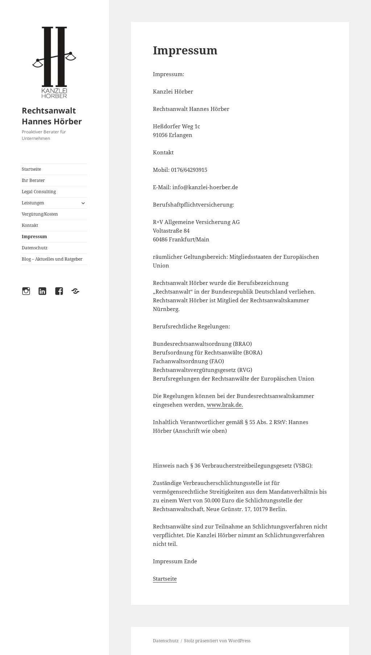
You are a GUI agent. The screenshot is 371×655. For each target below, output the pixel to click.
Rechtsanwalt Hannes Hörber (52, 116)
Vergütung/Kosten (40, 214)
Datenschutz (34, 248)
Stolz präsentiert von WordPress (217, 641)
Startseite (31, 169)
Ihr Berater (33, 180)
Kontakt (30, 225)
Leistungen (33, 203)
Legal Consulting (39, 191)
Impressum (34, 236)
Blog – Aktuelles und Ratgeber (52, 259)
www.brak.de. (225, 404)
